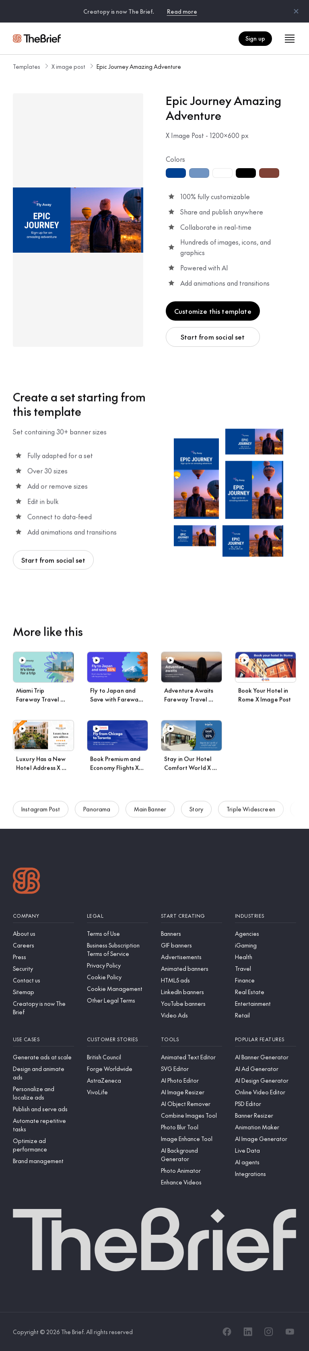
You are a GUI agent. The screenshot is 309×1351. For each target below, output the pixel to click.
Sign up (255, 38)
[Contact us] (43, 980)
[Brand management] (43, 1161)
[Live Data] (265, 1150)
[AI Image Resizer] (191, 1092)
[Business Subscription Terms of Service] (117, 949)
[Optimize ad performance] (43, 1145)
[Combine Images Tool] (191, 1115)
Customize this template (212, 311)
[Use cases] (43, 1039)
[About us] (43, 933)
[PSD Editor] (265, 1104)
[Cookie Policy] (117, 977)
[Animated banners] (191, 968)
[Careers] (43, 945)
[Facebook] (226, 1331)
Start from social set (213, 336)
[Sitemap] (43, 992)
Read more (182, 11)
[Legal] (117, 916)
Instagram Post (40, 813)
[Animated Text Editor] (191, 1057)
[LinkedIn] (247, 1331)
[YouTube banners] (191, 1003)
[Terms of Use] (117, 933)
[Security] (43, 968)
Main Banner (150, 813)
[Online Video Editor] (265, 1092)
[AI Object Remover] (191, 1104)
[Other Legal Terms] (117, 1000)
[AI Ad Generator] (265, 1069)
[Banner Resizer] (265, 1115)
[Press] (43, 957)
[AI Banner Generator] (265, 1057)
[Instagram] (268, 1331)
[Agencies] (265, 933)
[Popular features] (265, 1039)
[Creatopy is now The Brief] (43, 1007)
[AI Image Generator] (265, 1139)
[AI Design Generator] (265, 1080)
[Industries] (265, 916)
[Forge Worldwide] (117, 1069)
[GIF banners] (191, 945)
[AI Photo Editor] (191, 1080)
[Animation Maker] (265, 1127)
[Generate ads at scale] (43, 1057)
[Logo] (26, 881)
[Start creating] (191, 916)
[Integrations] (265, 1174)
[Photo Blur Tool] (191, 1127)
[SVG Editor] (191, 1069)
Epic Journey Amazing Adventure (139, 66)
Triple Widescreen (251, 813)
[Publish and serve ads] (43, 1109)
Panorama (96, 813)
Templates (26, 66)
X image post (68, 66)
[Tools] (191, 1039)
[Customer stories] (117, 1039)
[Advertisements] (191, 957)
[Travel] (265, 968)
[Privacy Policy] (117, 965)
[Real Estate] (265, 992)
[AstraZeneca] (117, 1080)
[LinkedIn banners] (191, 992)
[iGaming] (265, 945)
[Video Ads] (191, 1015)
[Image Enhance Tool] (191, 1139)
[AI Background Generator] (191, 1154)
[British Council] (117, 1057)
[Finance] (265, 980)
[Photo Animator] (191, 1170)
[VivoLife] (117, 1092)
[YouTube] (289, 1331)
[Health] (265, 957)
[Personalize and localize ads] (43, 1093)
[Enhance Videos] (191, 1182)
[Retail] (265, 1015)
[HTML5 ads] (191, 980)
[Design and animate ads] (43, 1073)
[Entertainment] (265, 1003)
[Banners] (191, 933)
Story (196, 813)
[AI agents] (265, 1162)
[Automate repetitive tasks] (43, 1124)
